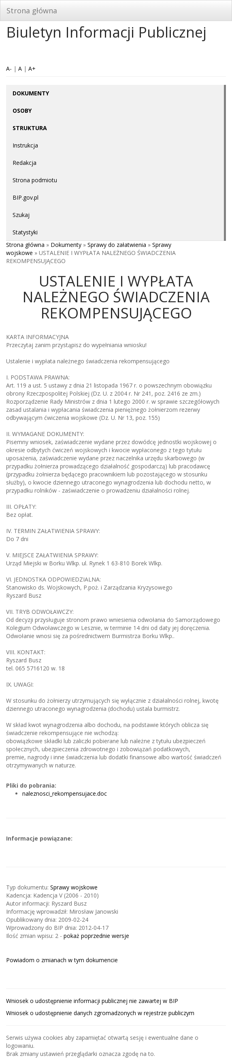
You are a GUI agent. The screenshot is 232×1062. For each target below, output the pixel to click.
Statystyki (25, 232)
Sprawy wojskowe (74, 887)
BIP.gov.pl (25, 197)
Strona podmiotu (35, 180)
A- (9, 68)
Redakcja (24, 162)
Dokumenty (66, 245)
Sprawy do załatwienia (116, 245)
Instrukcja (25, 145)
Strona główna (31, 10)
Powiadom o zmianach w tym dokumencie (62, 960)
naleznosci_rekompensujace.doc (64, 793)
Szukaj (21, 215)
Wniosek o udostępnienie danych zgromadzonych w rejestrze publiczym (100, 1013)
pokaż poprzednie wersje (96, 936)
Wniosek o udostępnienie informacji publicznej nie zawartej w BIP (92, 1001)
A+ (32, 68)
